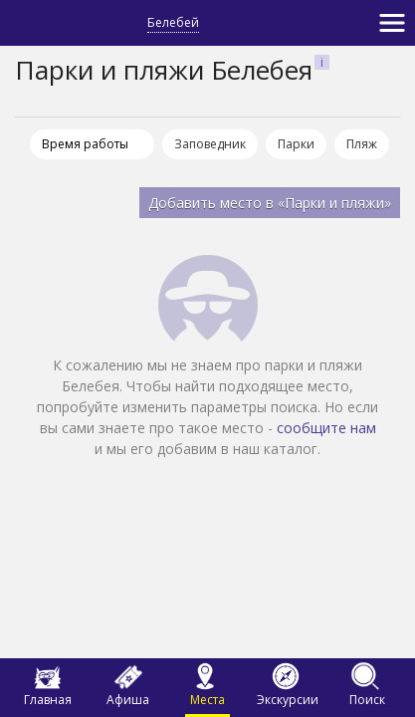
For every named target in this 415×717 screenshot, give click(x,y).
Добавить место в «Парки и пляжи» (269, 202)
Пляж (361, 143)
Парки (296, 143)
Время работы (85, 143)
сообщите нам (326, 427)
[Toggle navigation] (392, 23)
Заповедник (210, 143)
